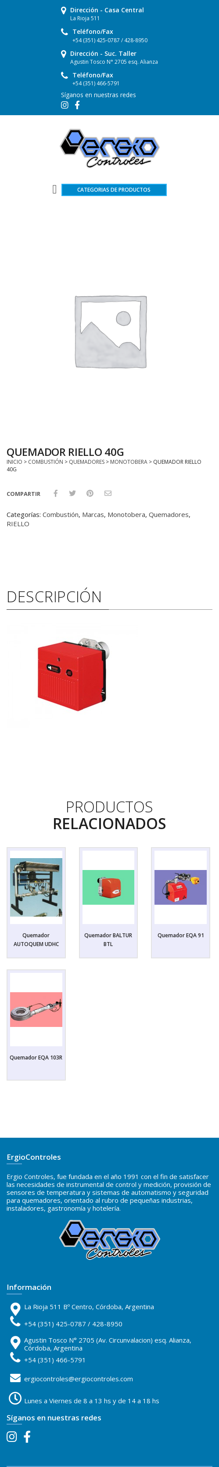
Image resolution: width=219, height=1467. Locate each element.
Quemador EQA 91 (181, 935)
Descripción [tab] (54, 596)
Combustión (45, 462)
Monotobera (128, 462)
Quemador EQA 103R (36, 1057)
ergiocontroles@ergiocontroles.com (78, 1378)
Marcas (93, 514)
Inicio (14, 462)
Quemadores (86, 462)
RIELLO (18, 523)
